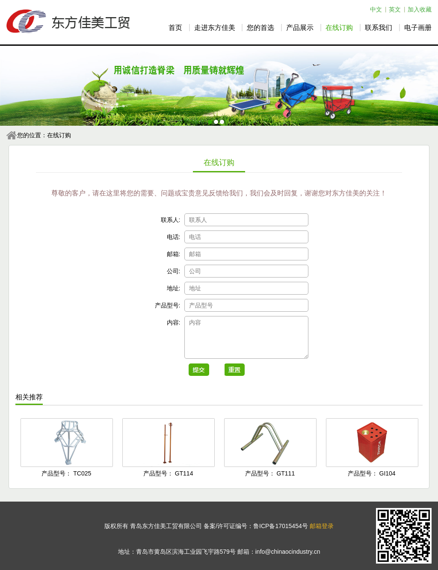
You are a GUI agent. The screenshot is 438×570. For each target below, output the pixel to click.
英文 (395, 9)
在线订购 (339, 27)
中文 (376, 9)
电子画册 (418, 27)
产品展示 (300, 27)
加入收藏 (420, 9)
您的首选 (260, 27)
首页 (175, 27)
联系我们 (378, 27)
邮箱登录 (322, 526)
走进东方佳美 (214, 27)
